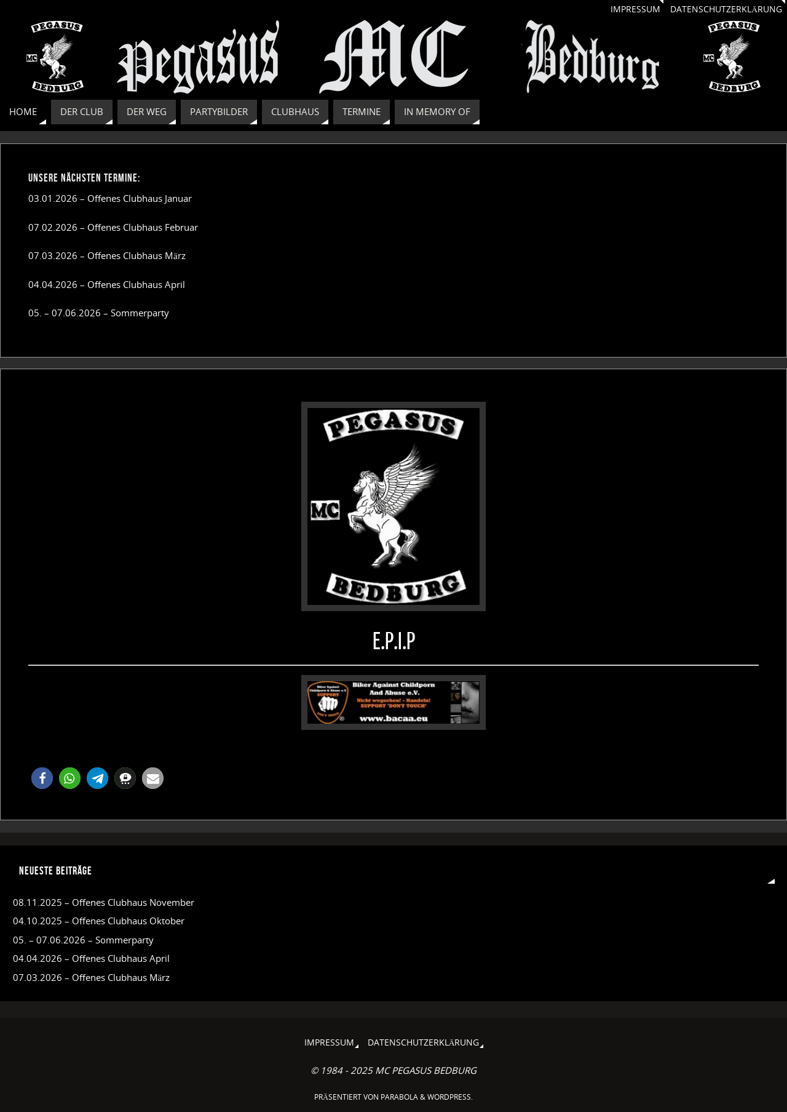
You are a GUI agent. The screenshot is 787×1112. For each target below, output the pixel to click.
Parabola (399, 1097)
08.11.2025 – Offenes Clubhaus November (103, 902)
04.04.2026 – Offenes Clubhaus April (106, 284)
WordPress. (450, 1097)
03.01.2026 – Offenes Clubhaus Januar (110, 198)
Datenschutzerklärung (726, 9)
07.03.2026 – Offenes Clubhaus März (107, 255)
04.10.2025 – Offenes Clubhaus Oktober (98, 920)
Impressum (635, 9)
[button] (42, 778)
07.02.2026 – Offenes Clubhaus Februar (113, 227)
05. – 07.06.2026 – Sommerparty (98, 312)
